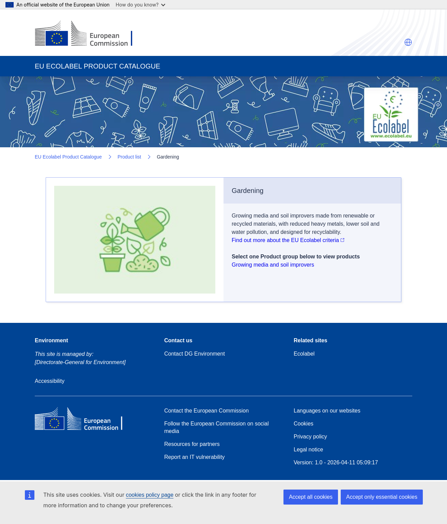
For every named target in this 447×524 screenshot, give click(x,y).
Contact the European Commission (206, 411)
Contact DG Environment (194, 354)
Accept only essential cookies (381, 497)
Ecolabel (304, 354)
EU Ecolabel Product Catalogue (68, 157)
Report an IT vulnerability (194, 457)
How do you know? (141, 5)
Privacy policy (310, 436)
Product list (129, 157)
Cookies (303, 423)
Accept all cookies (311, 497)
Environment (51, 340)
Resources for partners (192, 444)
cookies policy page (149, 495)
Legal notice (308, 449)
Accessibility (49, 381)
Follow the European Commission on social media (216, 427)
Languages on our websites (327, 411)
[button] (408, 42)
